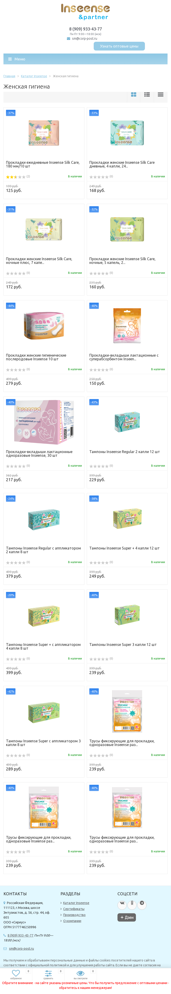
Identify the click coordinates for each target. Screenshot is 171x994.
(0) (101, 176)
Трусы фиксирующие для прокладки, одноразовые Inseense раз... (122, 743)
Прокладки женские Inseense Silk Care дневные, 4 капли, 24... (122, 164)
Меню (16, 59)
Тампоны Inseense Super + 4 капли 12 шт (124, 548)
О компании (72, 921)
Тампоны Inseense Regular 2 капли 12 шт (124, 452)
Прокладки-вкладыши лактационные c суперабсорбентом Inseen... (124, 357)
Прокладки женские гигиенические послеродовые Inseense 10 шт (36, 357)
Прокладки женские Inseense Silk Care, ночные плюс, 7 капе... (39, 261)
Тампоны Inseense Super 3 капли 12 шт (123, 644)
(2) (18, 176)
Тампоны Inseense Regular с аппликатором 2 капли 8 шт (43, 550)
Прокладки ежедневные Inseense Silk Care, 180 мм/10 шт (43, 164)
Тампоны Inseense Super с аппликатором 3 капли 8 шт (43, 743)
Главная (9, 76)
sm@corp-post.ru (84, 38)
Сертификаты (73, 909)
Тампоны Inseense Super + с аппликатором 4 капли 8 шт (43, 646)
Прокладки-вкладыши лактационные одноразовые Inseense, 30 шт (39, 453)
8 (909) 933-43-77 (85, 29)
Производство (74, 915)
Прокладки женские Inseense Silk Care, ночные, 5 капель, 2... (122, 261)
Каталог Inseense (34, 76)
